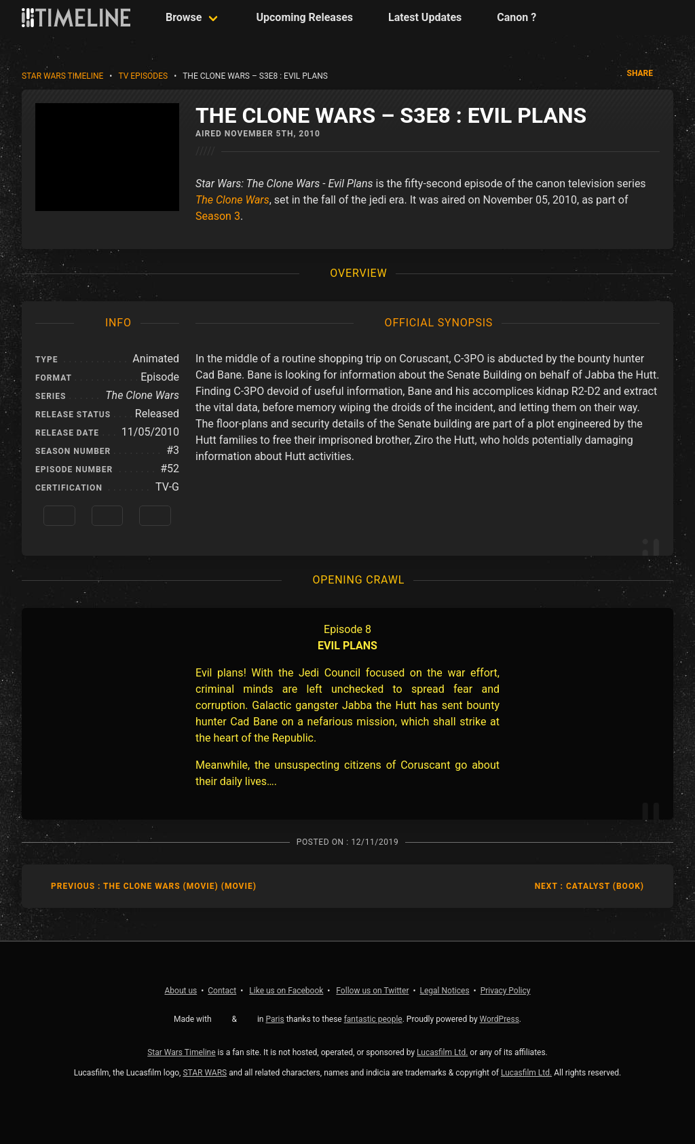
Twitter (372, 990)
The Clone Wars (232, 199)
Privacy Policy (506, 990)
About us (181, 990)
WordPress (499, 1019)
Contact (222, 990)
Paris (274, 1019)
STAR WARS (205, 1073)
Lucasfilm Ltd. (442, 1052)
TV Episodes (143, 76)
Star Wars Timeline (62, 76)
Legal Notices (445, 990)
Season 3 (217, 216)
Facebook (286, 990)
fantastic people (373, 1019)
